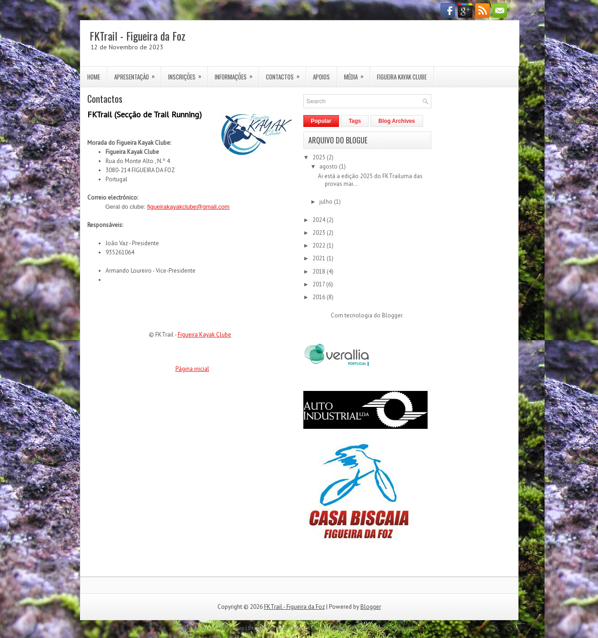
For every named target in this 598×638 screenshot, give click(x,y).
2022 (319, 245)
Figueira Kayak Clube (402, 76)
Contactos (286, 74)
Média (357, 74)
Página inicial (192, 369)
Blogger (392, 315)
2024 (319, 220)
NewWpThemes (226, 628)
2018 (319, 271)
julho (326, 202)
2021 (319, 258)
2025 (319, 157)
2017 (319, 284)
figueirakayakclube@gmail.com (188, 206)
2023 (319, 233)
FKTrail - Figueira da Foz (137, 35)
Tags (355, 121)
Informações (237, 74)
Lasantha (300, 628)
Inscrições (187, 74)
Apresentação (137, 74)
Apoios (321, 76)
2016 (319, 297)
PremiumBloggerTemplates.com (348, 628)
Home (93, 76)
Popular (321, 121)
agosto (329, 166)
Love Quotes (400, 628)
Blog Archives (396, 121)
